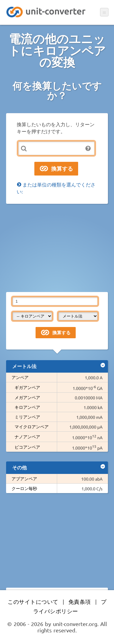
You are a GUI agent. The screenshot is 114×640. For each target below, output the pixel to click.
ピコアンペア (27, 447)
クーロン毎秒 (24, 488)
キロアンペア (27, 407)
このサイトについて (33, 601)
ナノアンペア (27, 436)
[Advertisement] (57, 248)
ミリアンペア (27, 416)
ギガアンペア (27, 387)
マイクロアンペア (32, 426)
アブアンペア (24, 478)
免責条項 (79, 601)
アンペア (20, 377)
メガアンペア (27, 397)
